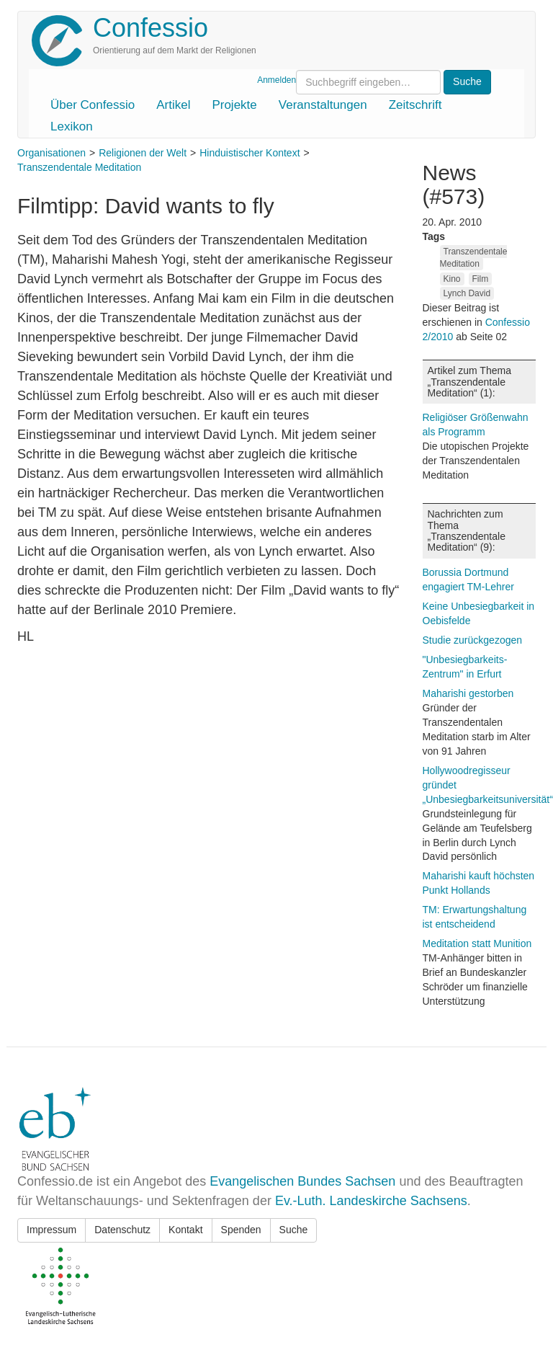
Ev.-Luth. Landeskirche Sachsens (371, 1201)
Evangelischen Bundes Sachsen (302, 1181)
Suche (293, 1229)
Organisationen (51, 153)
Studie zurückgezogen (473, 640)
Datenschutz (122, 1229)
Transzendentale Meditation (79, 167)
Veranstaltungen (323, 105)
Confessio (150, 28)
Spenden (241, 1229)
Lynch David (467, 293)
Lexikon (71, 126)
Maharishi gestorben (468, 693)
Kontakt (185, 1229)
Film (480, 279)
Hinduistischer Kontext (249, 153)
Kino (452, 279)
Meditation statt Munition (477, 943)
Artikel (173, 105)
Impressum (51, 1229)
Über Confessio (92, 105)
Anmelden (276, 80)
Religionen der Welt (142, 153)
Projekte (234, 105)
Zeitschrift (415, 105)
